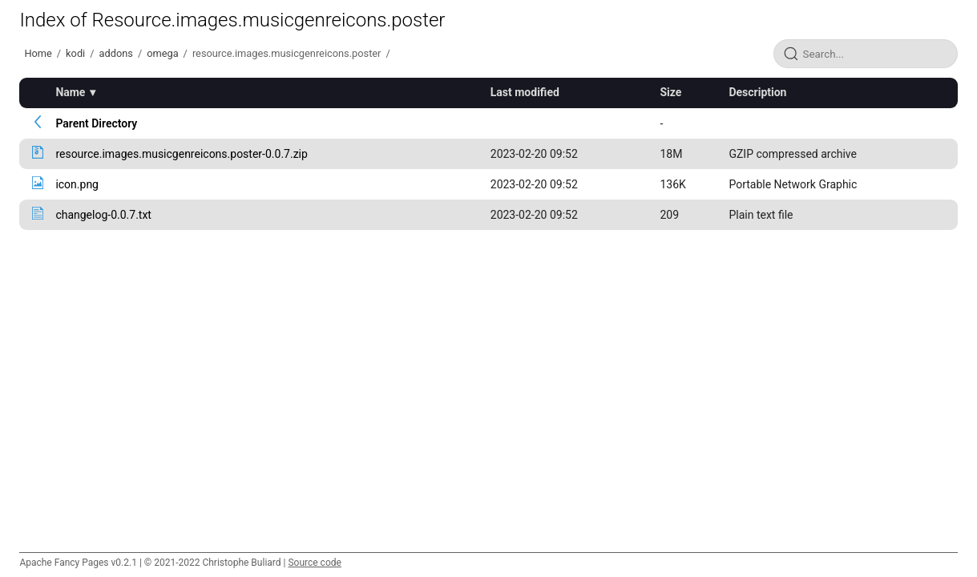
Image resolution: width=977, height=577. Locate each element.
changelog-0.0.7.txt (103, 214)
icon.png (77, 184)
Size (670, 92)
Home (37, 53)
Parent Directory (96, 123)
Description (757, 92)
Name (70, 92)
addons (116, 53)
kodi (75, 53)
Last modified (525, 92)
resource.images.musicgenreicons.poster (287, 53)
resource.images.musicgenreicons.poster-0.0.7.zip (181, 153)
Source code (314, 562)
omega (162, 53)
